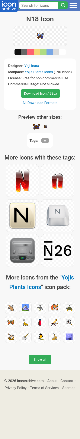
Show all (39, 360)
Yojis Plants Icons (39, 72)
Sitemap (69, 388)
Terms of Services (44, 388)
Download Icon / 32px (40, 93)
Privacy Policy (15, 388)
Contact (66, 381)
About (52, 381)
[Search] (63, 5)
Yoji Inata (31, 66)
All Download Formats (40, 103)
